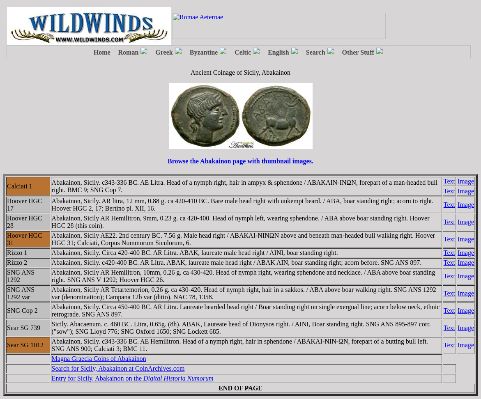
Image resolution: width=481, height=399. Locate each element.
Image (466, 181)
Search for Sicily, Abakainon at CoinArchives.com (118, 368)
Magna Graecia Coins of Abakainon (99, 358)
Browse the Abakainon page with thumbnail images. (240, 161)
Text (449, 181)
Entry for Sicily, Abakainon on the (133, 378)
